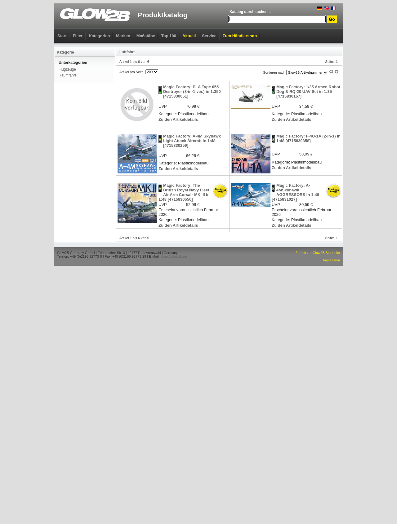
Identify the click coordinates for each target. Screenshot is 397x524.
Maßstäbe (145, 35)
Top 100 (168, 35)
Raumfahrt (67, 75)
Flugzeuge (67, 69)
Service (209, 35)
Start (62, 35)
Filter (78, 35)
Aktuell (189, 35)
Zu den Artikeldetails (178, 119)
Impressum (331, 260)
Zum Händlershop (240, 35)
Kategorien (99, 35)
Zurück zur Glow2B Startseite (318, 253)
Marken (123, 35)
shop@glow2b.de (173, 256)
